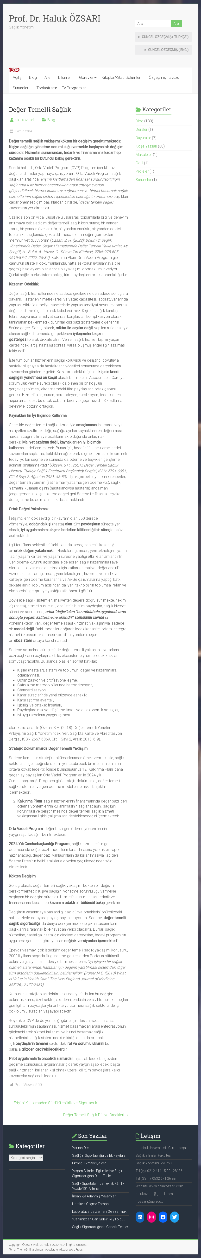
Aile (47, 77)
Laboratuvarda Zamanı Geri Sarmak (99, 1211)
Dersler (141, 129)
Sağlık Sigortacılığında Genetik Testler (100, 1227)
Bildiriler (64, 77)
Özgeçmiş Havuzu (164, 77)
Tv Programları (74, 88)
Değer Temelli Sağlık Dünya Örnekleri (96, 1115)
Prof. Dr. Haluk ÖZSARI (54, 18)
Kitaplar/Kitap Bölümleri (121, 77)
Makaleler (144, 154)
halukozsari (24, 120)
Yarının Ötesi (81, 1148)
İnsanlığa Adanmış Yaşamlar (94, 1196)
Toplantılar (45, 88)
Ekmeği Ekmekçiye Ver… (90, 1163)
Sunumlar (20, 88)
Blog (33, 77)
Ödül (139, 163)
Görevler (86, 77)
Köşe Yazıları (146, 146)
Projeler (142, 171)
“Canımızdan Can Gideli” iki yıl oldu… (99, 1219)
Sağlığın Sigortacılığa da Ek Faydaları (99, 1155)
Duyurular (143, 138)
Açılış (17, 77)
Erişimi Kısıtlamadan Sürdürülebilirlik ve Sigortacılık (53, 1103)
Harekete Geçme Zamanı (90, 1204)
